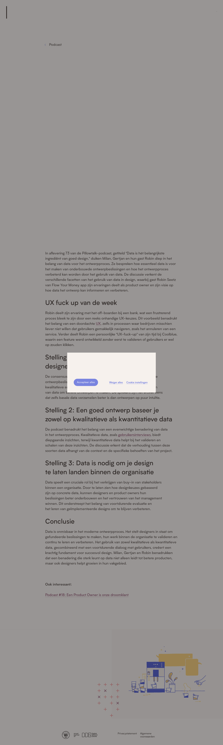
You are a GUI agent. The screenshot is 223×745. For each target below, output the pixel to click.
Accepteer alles (86, 382)
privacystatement (123, 366)
